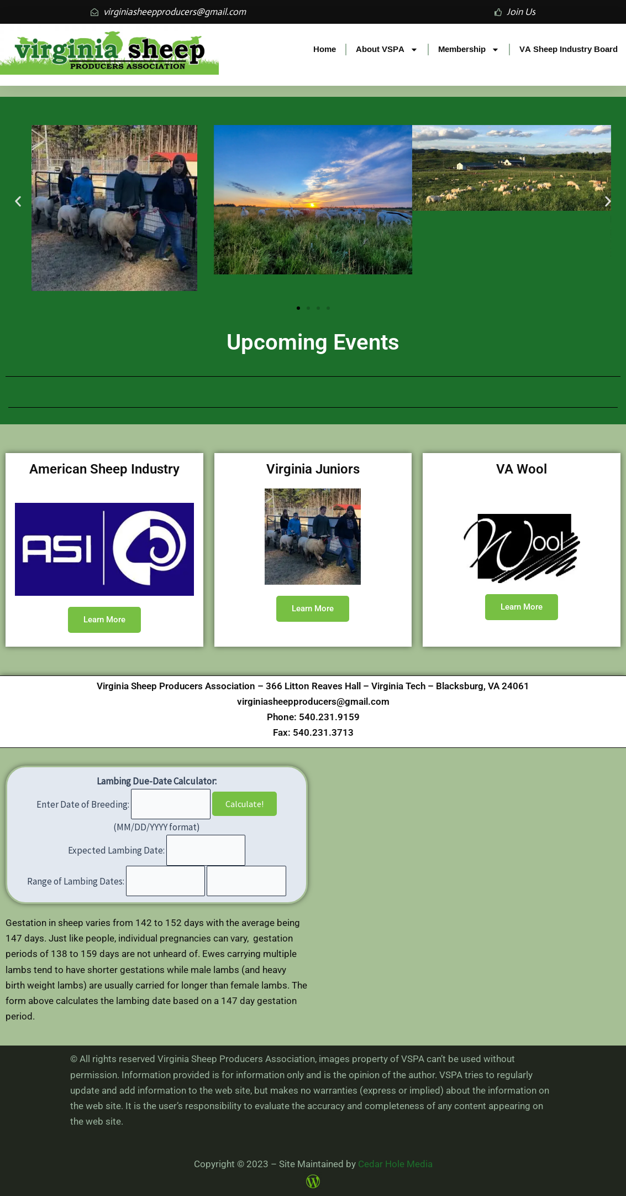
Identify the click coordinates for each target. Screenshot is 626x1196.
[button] (18, 202)
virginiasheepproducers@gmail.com (313, 701)
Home (324, 49)
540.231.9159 (329, 716)
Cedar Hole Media (395, 1163)
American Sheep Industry (104, 469)
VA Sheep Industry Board (568, 49)
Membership (468, 49)
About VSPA (387, 49)
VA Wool (521, 469)
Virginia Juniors (313, 469)
